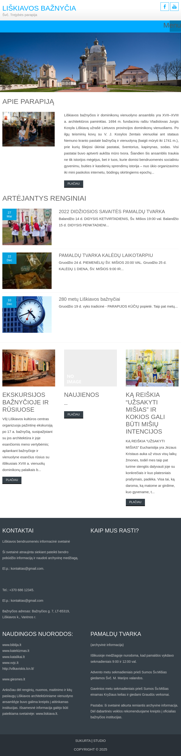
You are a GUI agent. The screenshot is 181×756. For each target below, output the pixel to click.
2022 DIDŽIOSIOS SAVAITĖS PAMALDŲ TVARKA (112, 211)
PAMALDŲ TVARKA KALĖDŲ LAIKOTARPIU (106, 255)
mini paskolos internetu (86, 172)
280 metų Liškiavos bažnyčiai (89, 299)
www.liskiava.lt (46, 713)
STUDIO (99, 741)
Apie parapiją (28, 101)
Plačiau (74, 183)
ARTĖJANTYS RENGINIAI (44, 198)
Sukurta (82, 741)
